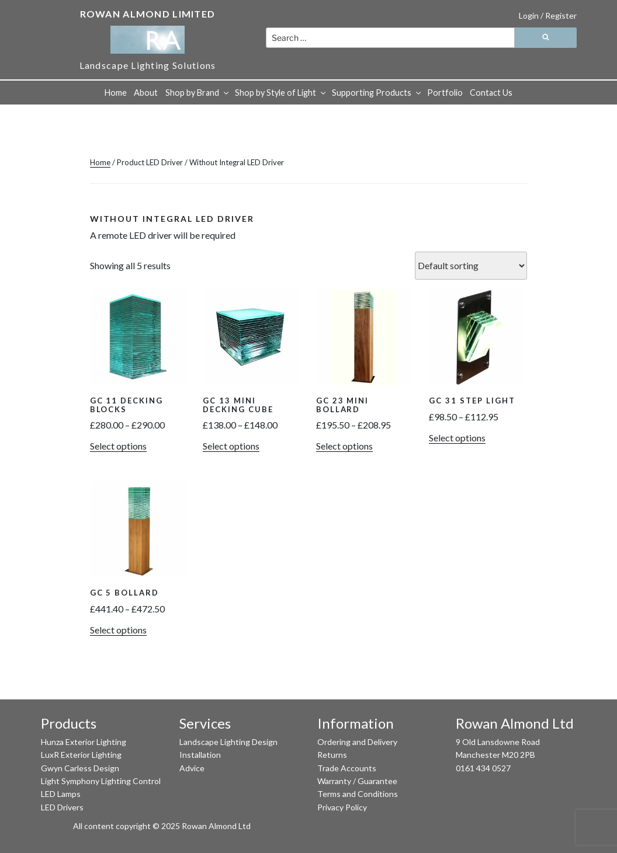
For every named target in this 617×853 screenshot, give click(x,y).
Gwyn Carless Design (80, 768)
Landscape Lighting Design (228, 742)
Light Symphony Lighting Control (101, 781)
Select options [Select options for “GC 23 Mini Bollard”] (344, 445)
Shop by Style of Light (281, 93)
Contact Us (491, 93)
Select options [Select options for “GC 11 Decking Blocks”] (118, 445)
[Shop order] (471, 266)
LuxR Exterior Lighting (81, 755)
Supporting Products (377, 93)
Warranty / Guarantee (357, 781)
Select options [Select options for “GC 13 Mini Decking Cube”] (231, 445)
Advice (191, 768)
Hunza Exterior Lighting (83, 742)
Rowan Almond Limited (148, 13)
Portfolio (445, 93)
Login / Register (548, 15)
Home (116, 93)
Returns (332, 755)
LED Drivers (62, 807)
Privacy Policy (342, 807)
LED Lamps (61, 794)
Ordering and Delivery (357, 742)
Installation (200, 755)
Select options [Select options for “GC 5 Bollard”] (118, 629)
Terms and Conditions (357, 794)
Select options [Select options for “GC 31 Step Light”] (457, 437)
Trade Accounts (346, 768)
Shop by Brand (197, 93)
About (146, 93)
